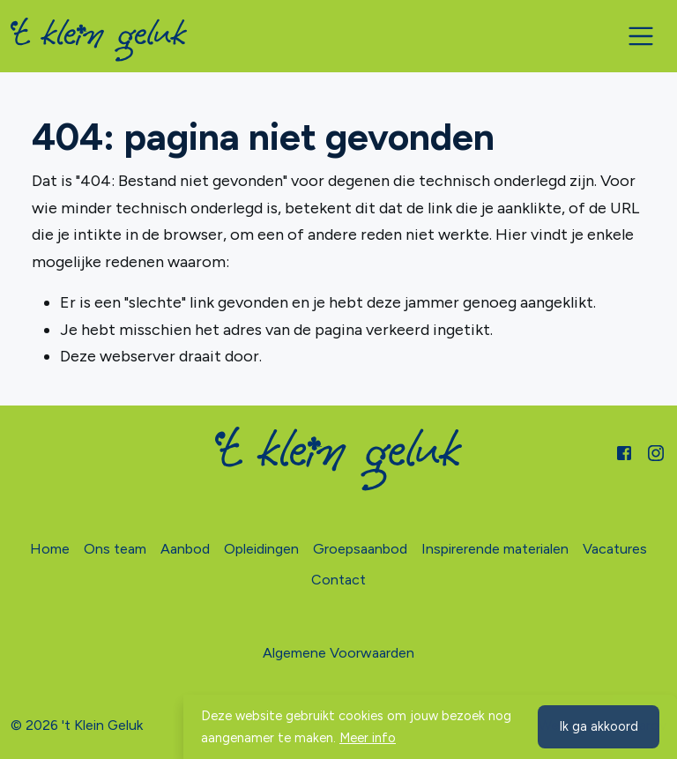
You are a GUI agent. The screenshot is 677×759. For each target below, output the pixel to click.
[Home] (99, 40)
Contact (338, 579)
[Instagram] (655, 451)
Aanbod (185, 548)
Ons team (115, 548)
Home (50, 548)
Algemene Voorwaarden (338, 652)
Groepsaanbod (360, 548)
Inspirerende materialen (495, 548)
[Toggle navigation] (640, 36)
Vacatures (615, 548)
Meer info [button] (367, 738)
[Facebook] (624, 451)
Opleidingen (261, 548)
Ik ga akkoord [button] (598, 726)
